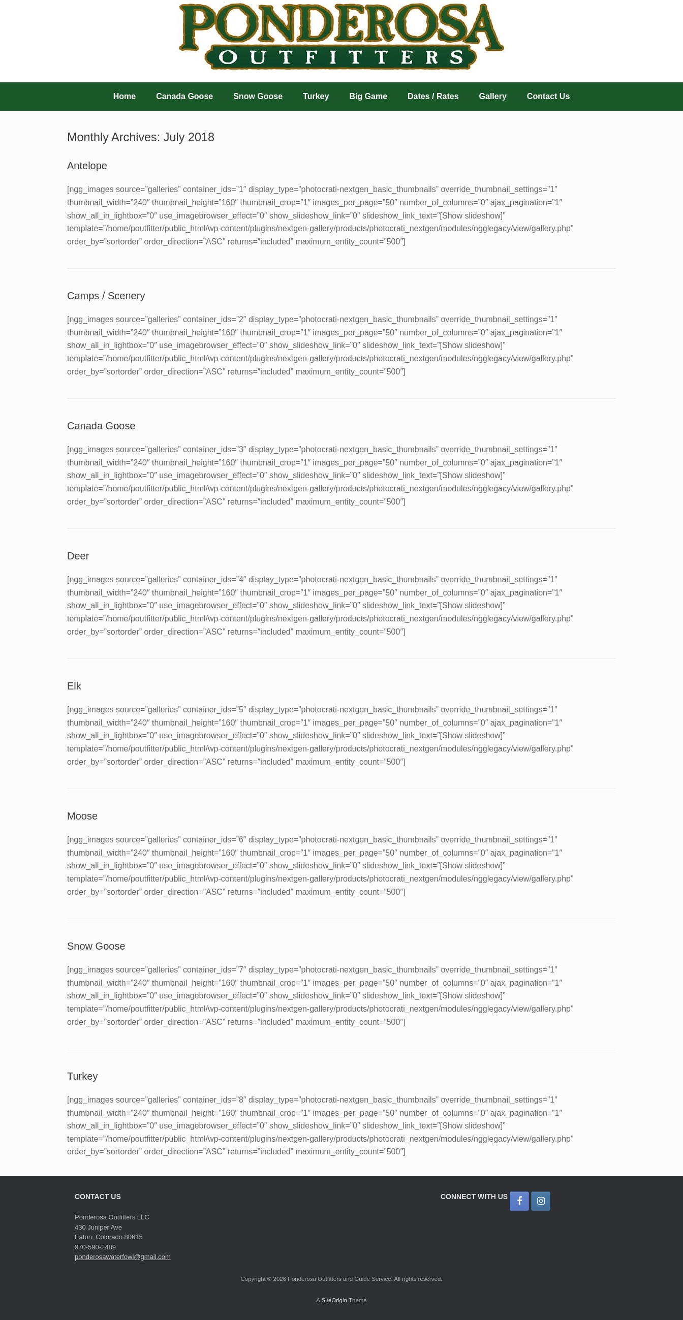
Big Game (368, 96)
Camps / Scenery (106, 295)
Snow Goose (258, 96)
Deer (78, 555)
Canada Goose (184, 96)
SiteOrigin (334, 1300)
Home (124, 96)
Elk (74, 686)
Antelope (87, 165)
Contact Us (548, 96)
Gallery (493, 96)
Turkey (316, 96)
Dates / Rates (433, 96)
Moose (82, 816)
